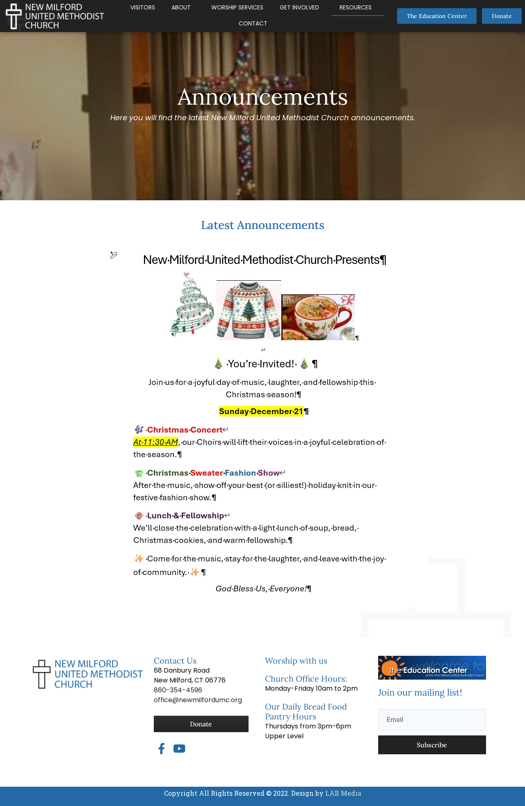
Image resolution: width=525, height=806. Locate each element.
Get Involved (299, 7)
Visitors (142, 7)
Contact (253, 23)
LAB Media (342, 793)
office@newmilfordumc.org (198, 700)
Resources (356, 7)
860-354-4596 (178, 690)
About (181, 7)
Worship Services (237, 7)
